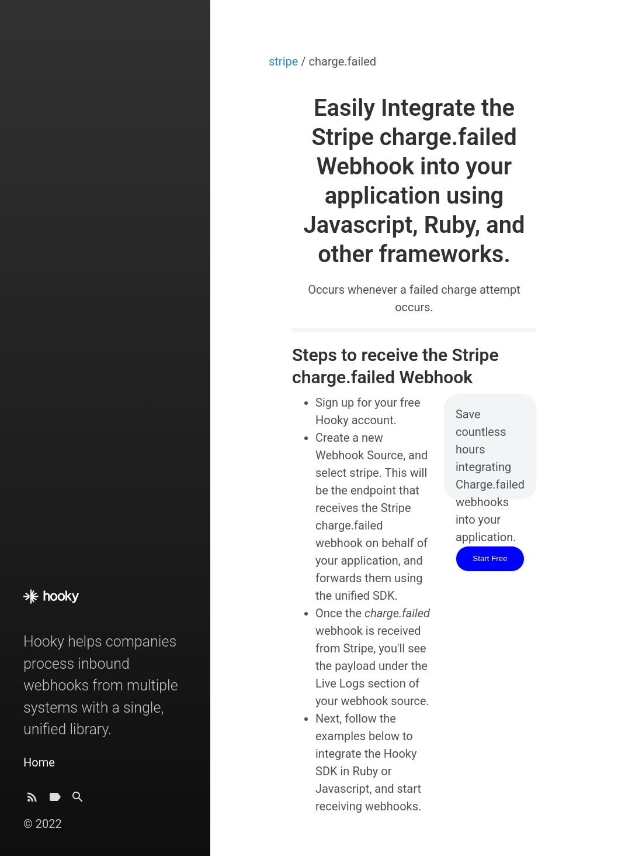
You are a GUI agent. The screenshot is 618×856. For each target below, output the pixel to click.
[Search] (78, 800)
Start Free (490, 558)
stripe (285, 61)
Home (39, 762)
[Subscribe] (32, 800)
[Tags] (55, 800)
